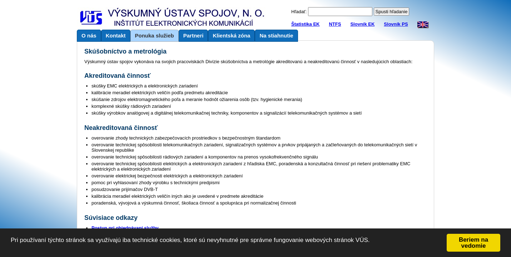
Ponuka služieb (154, 35)
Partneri (193, 35)
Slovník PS (396, 24)
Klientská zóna (231, 35)
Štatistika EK (305, 24)
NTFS (335, 24)
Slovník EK (362, 24)
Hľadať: (299, 11)
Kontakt (116, 35)
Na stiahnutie (276, 35)
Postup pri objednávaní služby (125, 228)
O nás (88, 35)
